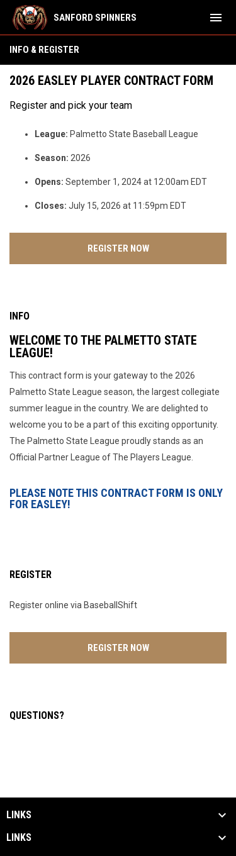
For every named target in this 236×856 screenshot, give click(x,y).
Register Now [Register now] (157, 247)
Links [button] (18, 815)
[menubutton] (215, 17)
